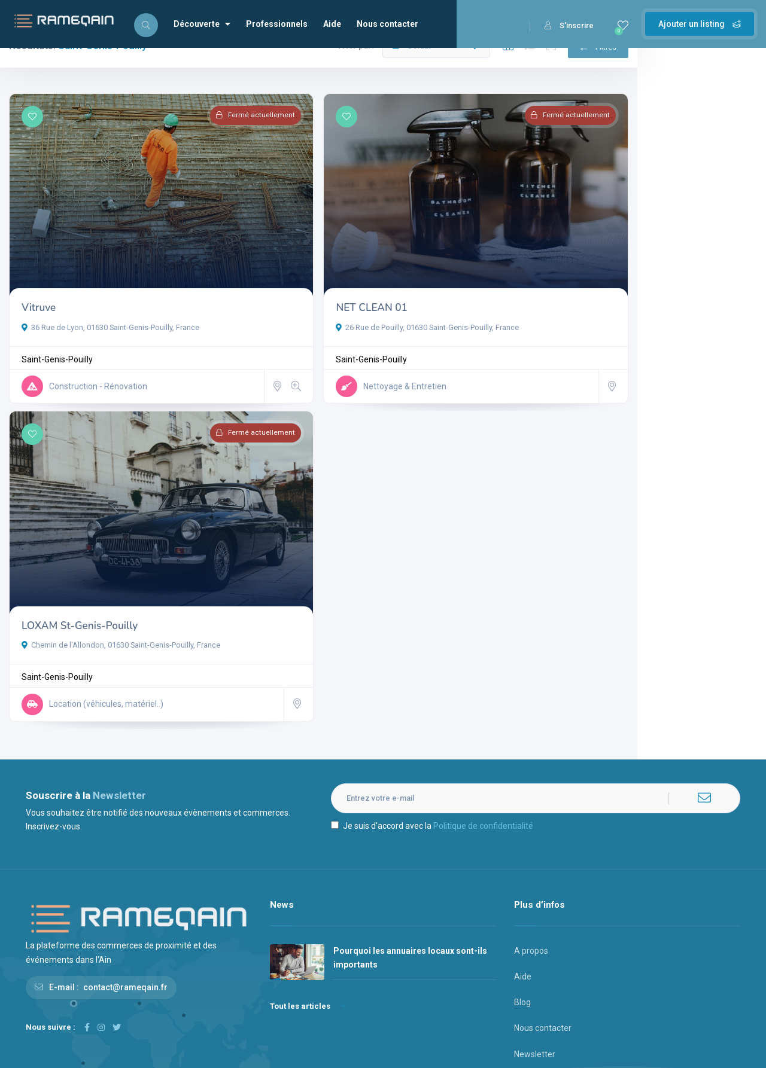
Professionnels (277, 24)
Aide (332, 24)
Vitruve (39, 292)
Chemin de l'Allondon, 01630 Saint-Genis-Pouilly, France (121, 586)
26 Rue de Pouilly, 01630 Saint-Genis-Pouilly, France (363, 311)
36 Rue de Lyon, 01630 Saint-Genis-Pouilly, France (110, 311)
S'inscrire (569, 25)
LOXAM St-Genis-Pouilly (80, 566)
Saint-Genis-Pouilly (57, 344)
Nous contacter (387, 24)
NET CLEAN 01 (307, 292)
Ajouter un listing (699, 24)
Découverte (202, 24)
